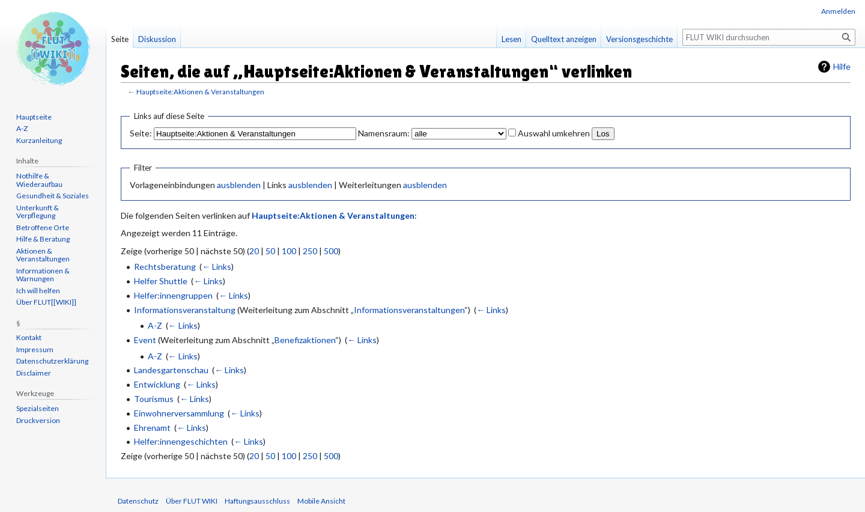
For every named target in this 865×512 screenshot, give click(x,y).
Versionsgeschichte (639, 39)
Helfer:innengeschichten (181, 441)
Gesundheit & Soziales (52, 195)
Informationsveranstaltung (184, 310)
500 (331, 251)
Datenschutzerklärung (52, 360)
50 (270, 251)
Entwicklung (157, 384)
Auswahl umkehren (554, 133)
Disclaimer (33, 372)
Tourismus (154, 399)
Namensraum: (384, 133)
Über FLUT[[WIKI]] (46, 301)
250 (310, 251)
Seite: (141, 133)
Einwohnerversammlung (179, 413)
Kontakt (28, 337)
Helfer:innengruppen (173, 295)
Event (145, 340)
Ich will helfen (38, 290)
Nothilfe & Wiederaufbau (39, 180)
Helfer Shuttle (160, 281)
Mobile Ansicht (321, 500)
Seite (120, 39)
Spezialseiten (37, 408)
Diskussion (157, 39)
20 (254, 251)
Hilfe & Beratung (43, 238)
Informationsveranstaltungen (409, 310)
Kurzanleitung (39, 140)
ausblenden (239, 185)
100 (289, 251)
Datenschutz (138, 500)
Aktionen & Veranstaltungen (43, 255)
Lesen (511, 39)
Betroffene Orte (42, 227)
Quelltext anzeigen (563, 39)
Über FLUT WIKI (191, 500)
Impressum (34, 349)
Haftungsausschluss (257, 500)
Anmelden (838, 11)
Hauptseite (34, 116)
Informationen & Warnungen (43, 275)
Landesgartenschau (171, 370)
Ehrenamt (152, 427)
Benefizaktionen (305, 340)
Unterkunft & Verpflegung (37, 212)
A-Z (155, 325)
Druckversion (38, 420)
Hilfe (842, 66)
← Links (216, 266)
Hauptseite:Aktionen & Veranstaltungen (200, 91)
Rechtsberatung (165, 266)
